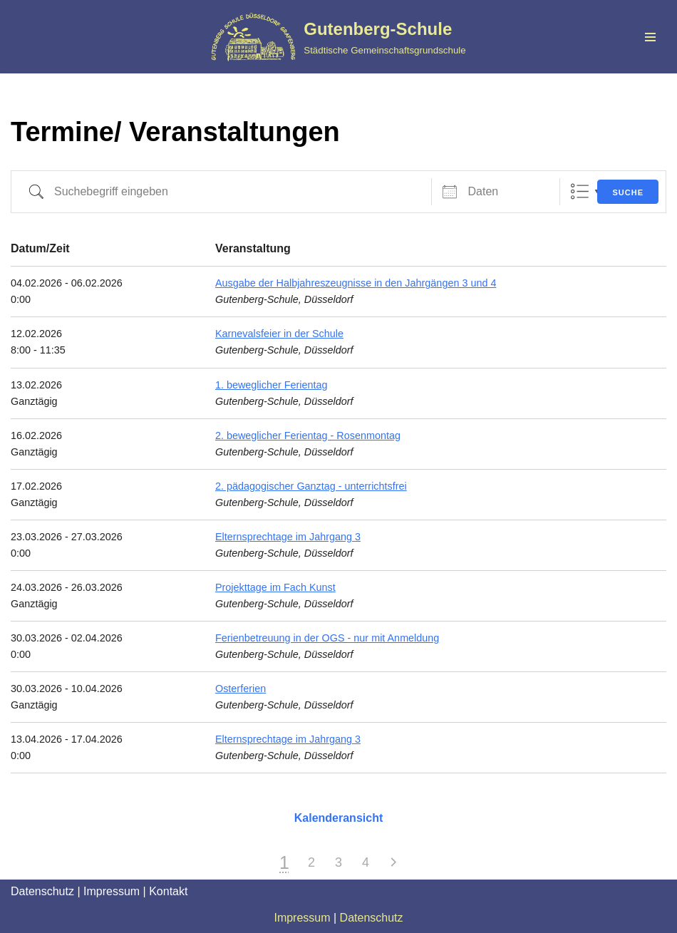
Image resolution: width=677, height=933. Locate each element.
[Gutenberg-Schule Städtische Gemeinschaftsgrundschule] (338, 36)
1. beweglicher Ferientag (271, 385)
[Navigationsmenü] (650, 37)
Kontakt (168, 891)
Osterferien (240, 688)
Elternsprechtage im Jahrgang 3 (288, 536)
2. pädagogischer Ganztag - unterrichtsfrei (311, 486)
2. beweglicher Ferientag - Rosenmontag (307, 435)
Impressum (111, 891)
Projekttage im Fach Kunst (275, 587)
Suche (628, 192)
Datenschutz (42, 891)
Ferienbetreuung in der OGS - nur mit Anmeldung (327, 638)
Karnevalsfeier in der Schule (279, 333)
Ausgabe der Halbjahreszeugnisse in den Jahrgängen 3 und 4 (355, 283)
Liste (580, 191)
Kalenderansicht (338, 818)
